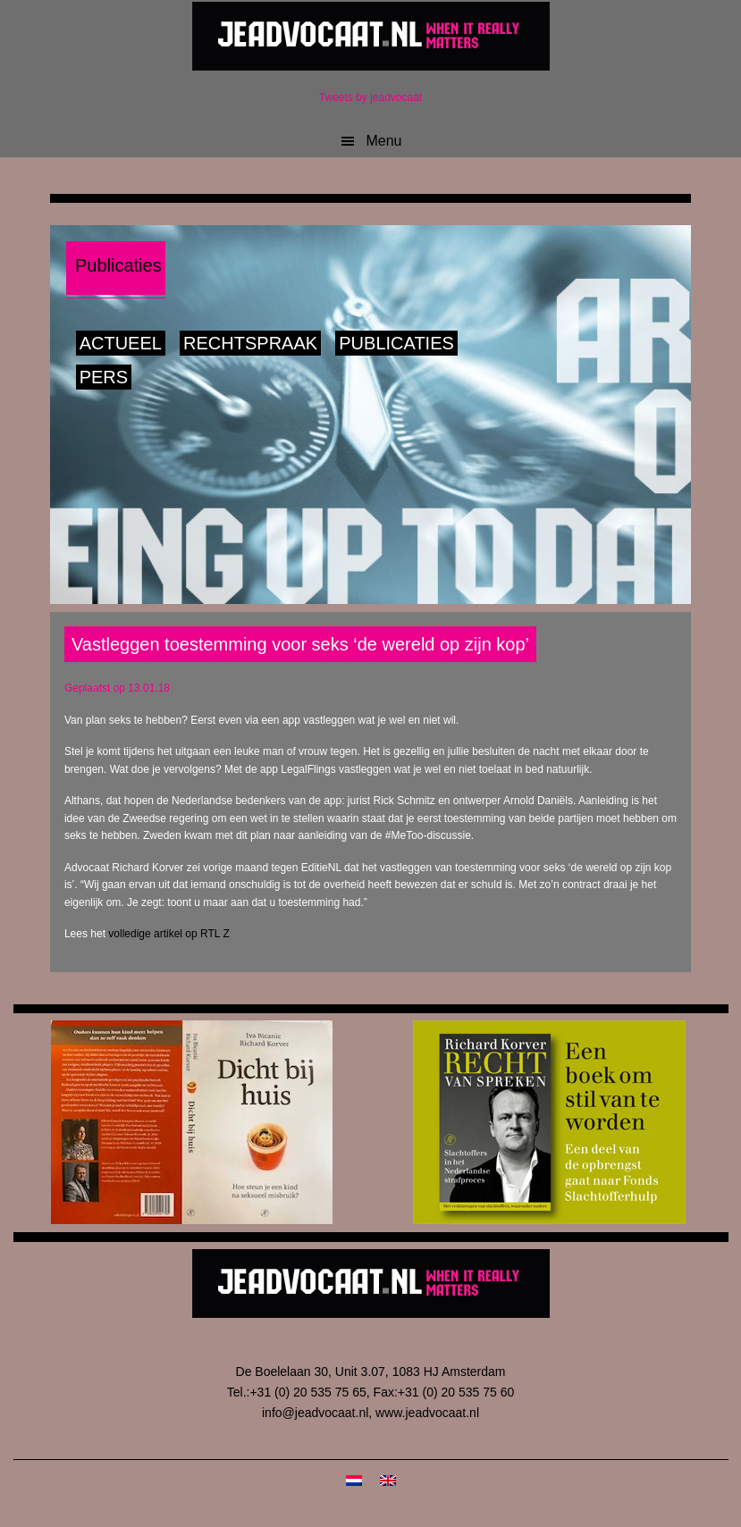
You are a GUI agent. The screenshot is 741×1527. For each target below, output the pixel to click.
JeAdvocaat (371, 35)
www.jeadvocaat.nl (427, 1412)
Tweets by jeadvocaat (370, 97)
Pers (104, 377)
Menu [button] (383, 140)
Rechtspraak (250, 343)
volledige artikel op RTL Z (168, 933)
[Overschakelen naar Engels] (388, 1480)
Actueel (121, 343)
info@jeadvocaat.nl (315, 1412)
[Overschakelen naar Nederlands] (354, 1480)
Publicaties (396, 343)
